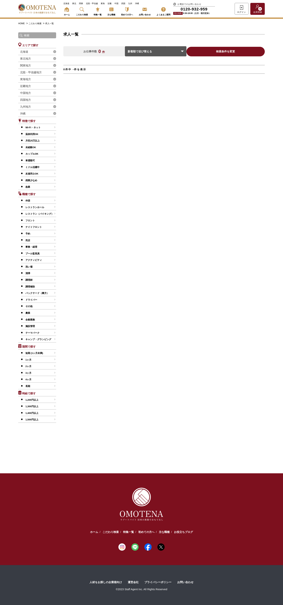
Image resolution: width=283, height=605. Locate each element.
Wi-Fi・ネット (33, 127)
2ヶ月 (28, 366)
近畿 (110, 3)
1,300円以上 (31, 406)
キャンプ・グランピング (38, 339)
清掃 (27, 273)
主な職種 (111, 11)
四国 (123, 3)
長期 (27, 386)
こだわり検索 (82, 11)
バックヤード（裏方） (37, 293)
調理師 (28, 280)
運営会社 (133, 582)
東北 (74, 3)
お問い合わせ (145, 11)
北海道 (66, 3)
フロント (30, 220)
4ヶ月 (28, 379)
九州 (130, 3)
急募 (27, 187)
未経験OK (30, 147)
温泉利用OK (31, 134)
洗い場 (28, 266)
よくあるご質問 (163, 11)
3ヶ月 (28, 373)
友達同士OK (31, 173)
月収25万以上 (32, 140)
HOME (21, 23)
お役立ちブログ (183, 531)
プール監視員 (32, 253)
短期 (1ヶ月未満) (34, 353)
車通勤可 (30, 160)
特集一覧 (98, 11)
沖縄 (137, 3)
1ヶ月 (28, 359)
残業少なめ (31, 180)
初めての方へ (127, 11)
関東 (81, 3)
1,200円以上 (31, 400)
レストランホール (34, 207)
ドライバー (31, 299)
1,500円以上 (31, 419)
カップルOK (31, 153)
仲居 (27, 200)
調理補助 (30, 286)
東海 (103, 3)
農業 (27, 313)
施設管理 (30, 326)
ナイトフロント (33, 227)
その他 (28, 306)
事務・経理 (31, 247)
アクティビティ (33, 260)
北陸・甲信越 (92, 3)
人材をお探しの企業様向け (106, 582)
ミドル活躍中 (32, 167)
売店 (27, 240)
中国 (116, 3)
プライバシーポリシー (157, 582)
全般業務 (30, 319)
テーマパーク (32, 332)
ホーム (66, 11)
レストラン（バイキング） (39, 213)
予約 (27, 233)
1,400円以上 (31, 413)
